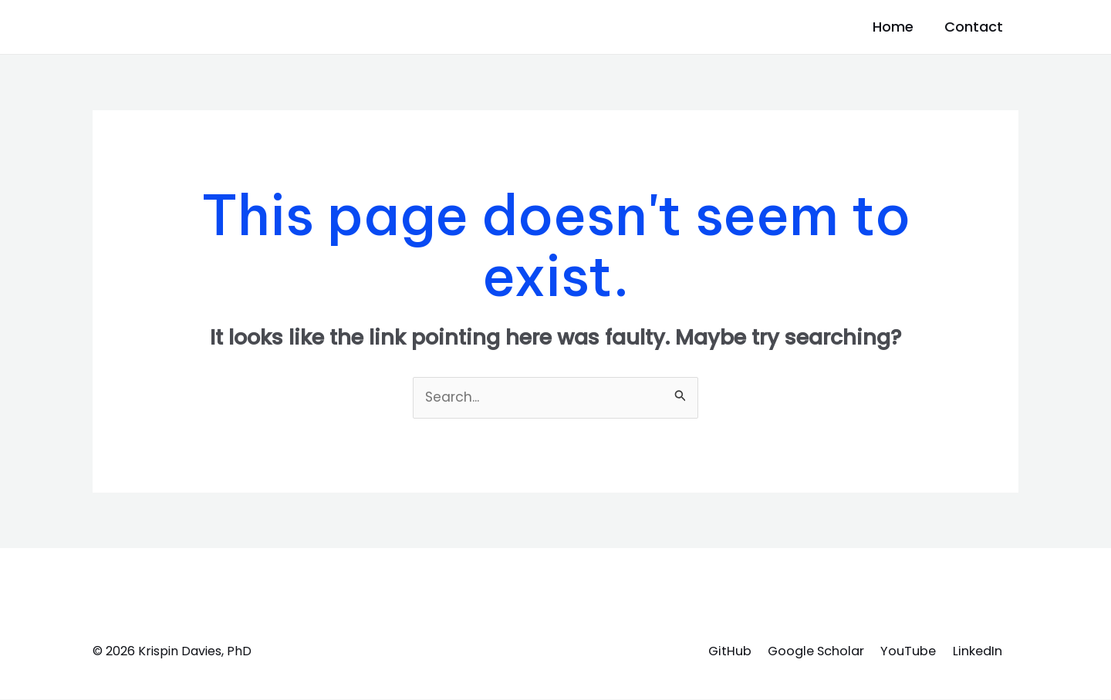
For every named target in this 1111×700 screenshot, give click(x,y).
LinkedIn (976, 651)
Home (874, 26)
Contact (975, 26)
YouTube (904, 651)
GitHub (712, 651)
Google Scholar (805, 651)
